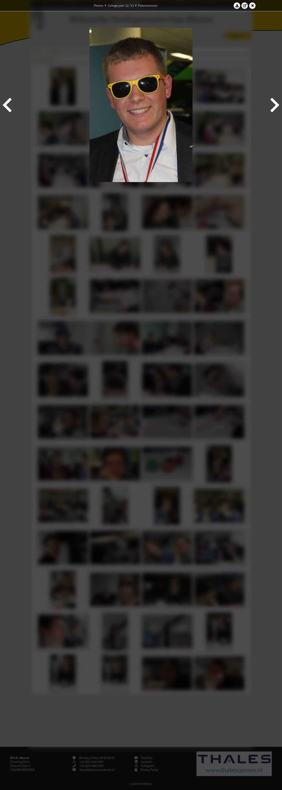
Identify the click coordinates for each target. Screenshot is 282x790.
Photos (98, 6)
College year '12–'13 (121, 6)
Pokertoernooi (147, 6)
